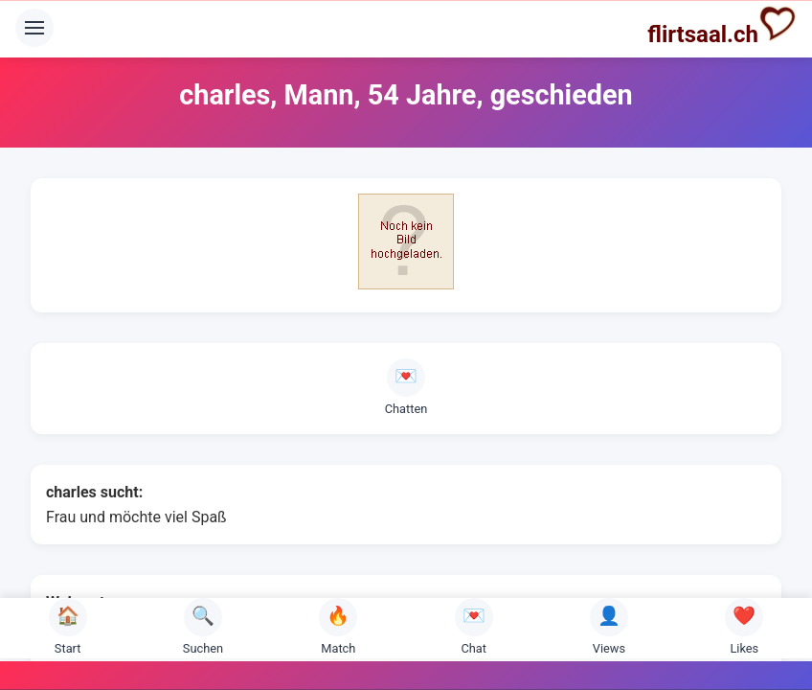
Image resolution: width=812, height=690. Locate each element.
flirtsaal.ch (722, 26)
